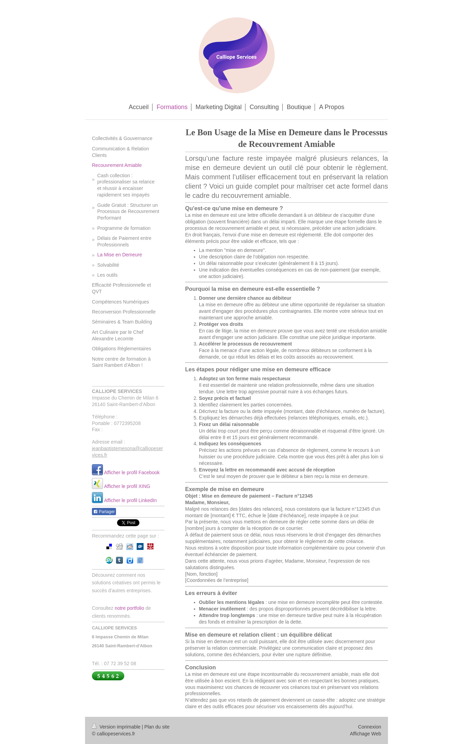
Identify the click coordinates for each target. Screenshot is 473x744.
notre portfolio (129, 608)
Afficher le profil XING (127, 486)
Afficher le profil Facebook (132, 472)
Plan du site (156, 727)
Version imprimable (117, 727)
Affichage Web (365, 733)
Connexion (369, 727)
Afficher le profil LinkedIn (130, 500)
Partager (104, 511)
